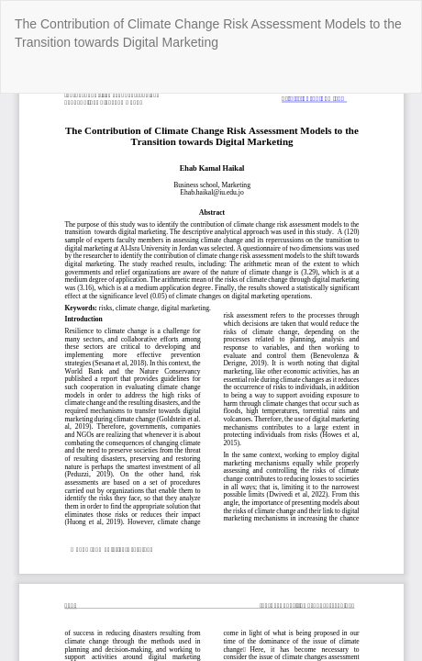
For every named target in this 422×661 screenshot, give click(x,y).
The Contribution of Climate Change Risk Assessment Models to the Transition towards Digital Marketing (208, 33)
